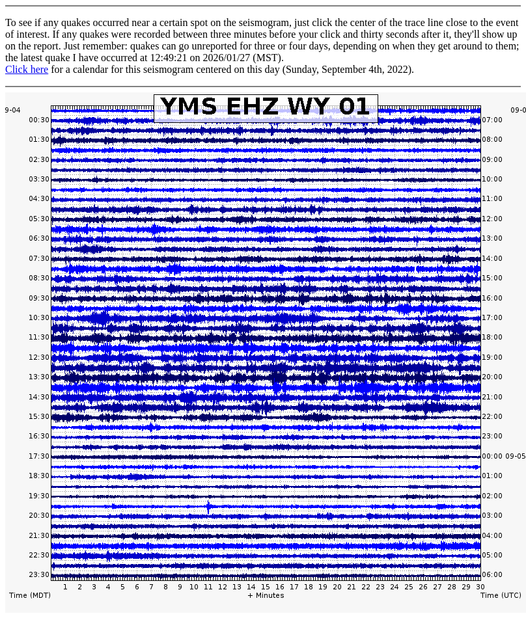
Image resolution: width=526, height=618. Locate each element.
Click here (26, 69)
